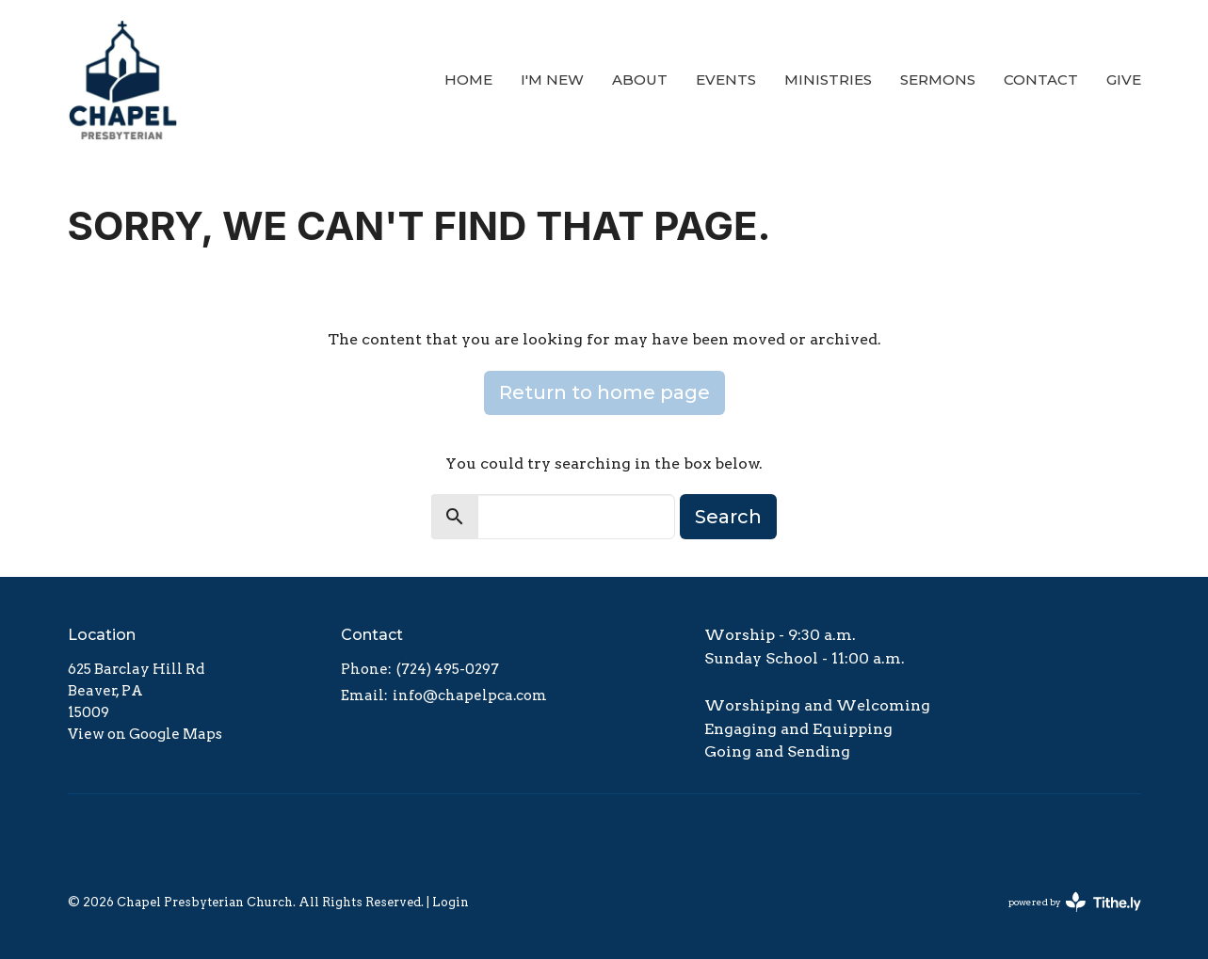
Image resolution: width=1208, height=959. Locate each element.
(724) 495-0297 (447, 669)
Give (1123, 79)
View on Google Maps (145, 734)
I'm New (552, 79)
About (640, 79)
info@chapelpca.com (470, 695)
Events (726, 79)
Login (450, 902)
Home (468, 79)
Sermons (937, 79)
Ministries (828, 79)
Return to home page (604, 392)
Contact (1041, 79)
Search (728, 516)
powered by (1074, 902)
